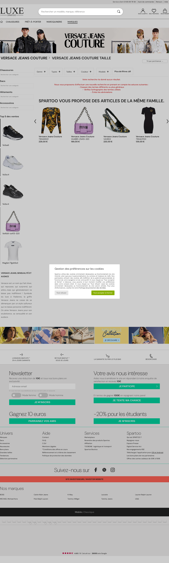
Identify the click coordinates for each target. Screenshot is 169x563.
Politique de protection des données (92, 288)
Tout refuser (61, 293)
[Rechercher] (119, 11)
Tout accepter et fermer (103, 293)
